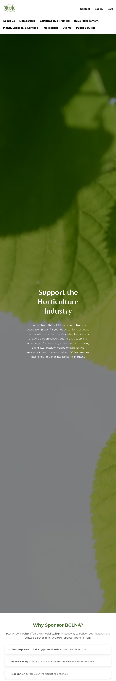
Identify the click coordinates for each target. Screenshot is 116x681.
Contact (85, 9)
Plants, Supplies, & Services (20, 27)
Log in (99, 9)
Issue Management (86, 20)
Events (67, 27)
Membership (27, 20)
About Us (9, 20)
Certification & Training (55, 20)
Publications (50, 27)
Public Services (85, 27)
